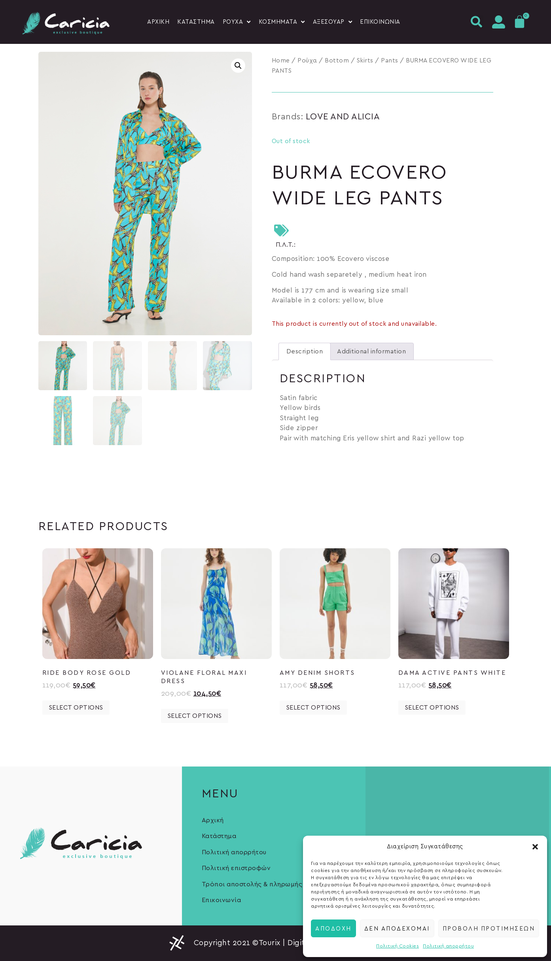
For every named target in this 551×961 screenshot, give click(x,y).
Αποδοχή (333, 928)
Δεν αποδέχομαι (397, 928)
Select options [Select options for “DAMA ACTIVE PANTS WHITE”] (432, 707)
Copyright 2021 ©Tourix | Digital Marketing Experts (287, 943)
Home (281, 61)
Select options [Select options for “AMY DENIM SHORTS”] (313, 707)
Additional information (371, 351)
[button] (535, 847)
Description (304, 351)
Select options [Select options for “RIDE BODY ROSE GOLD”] (76, 707)
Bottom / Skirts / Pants (361, 61)
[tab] (304, 351)
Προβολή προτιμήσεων (489, 928)
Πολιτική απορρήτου (448, 946)
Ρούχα (307, 61)
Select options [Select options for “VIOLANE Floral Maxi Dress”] (194, 716)
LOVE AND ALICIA (343, 116)
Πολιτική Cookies (397, 946)
